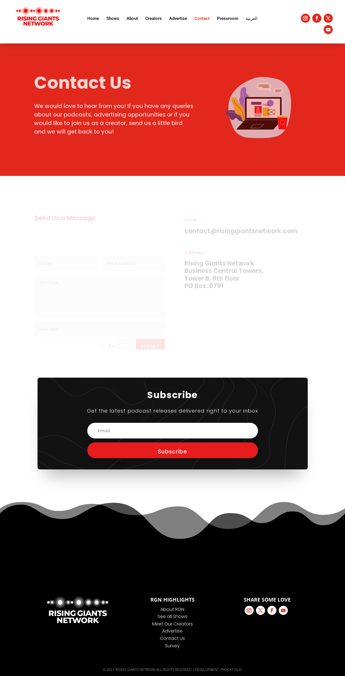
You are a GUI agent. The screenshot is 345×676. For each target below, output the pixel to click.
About (132, 18)
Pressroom (227, 18)
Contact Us (172, 638)
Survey (172, 645)
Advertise (178, 18)
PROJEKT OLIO (231, 669)
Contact (202, 18)
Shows (112, 18)
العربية (251, 18)
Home (93, 18)
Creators (153, 18)
